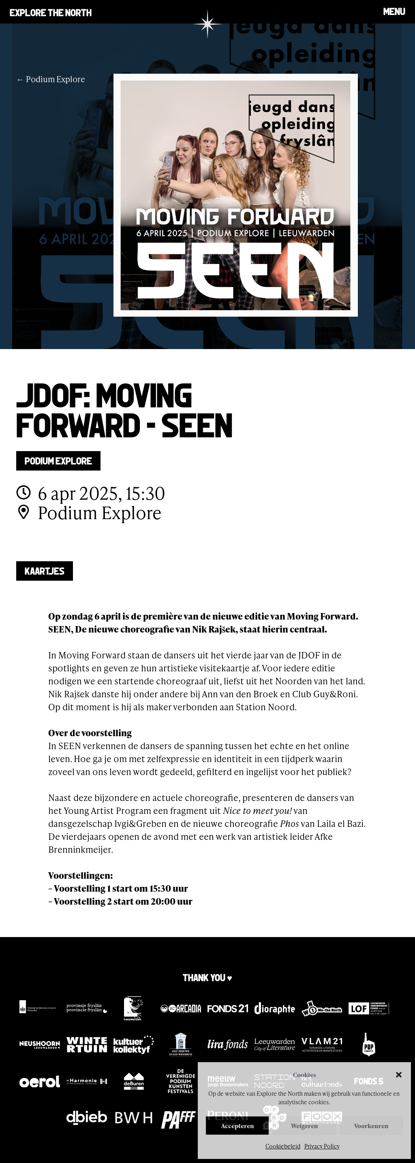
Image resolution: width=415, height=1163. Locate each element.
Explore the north (51, 12)
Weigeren (304, 1125)
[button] (399, 1075)
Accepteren (237, 1125)
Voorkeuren (371, 1125)
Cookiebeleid (282, 1146)
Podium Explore (58, 460)
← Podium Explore (50, 79)
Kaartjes (44, 570)
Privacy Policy (322, 1146)
